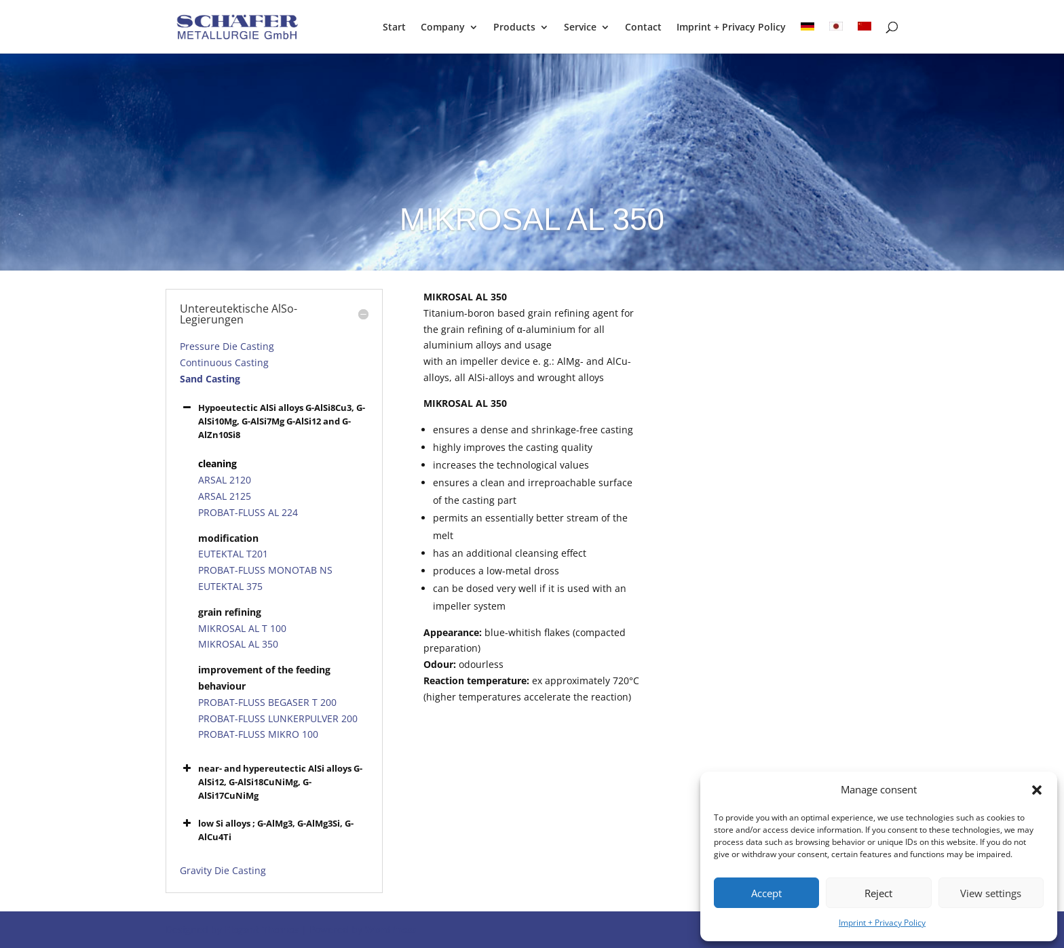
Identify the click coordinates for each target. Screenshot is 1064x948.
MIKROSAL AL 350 (238, 643)
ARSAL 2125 (224, 496)
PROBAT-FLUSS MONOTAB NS (265, 570)
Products (514, 27)
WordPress (390, 929)
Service (580, 27)
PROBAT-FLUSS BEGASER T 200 (267, 702)
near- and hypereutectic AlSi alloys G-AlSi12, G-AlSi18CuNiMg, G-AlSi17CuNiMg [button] (271, 782)
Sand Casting (210, 378)
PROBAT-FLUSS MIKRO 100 (258, 734)
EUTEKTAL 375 (230, 586)
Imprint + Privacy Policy (882, 922)
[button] (1037, 790)
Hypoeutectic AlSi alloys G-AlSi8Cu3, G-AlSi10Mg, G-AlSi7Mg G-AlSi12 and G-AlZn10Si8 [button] (272, 421)
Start (394, 27)
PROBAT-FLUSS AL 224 (248, 512)
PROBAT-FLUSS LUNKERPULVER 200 (278, 718)
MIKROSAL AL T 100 (242, 628)
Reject (878, 893)
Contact (643, 27)
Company (443, 27)
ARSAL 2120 (224, 479)
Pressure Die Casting (227, 346)
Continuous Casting (224, 362)
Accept (766, 893)
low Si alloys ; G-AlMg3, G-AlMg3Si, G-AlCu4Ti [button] (267, 829)
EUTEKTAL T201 (233, 553)
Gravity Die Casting (223, 870)
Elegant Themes (262, 929)
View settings (990, 893)
